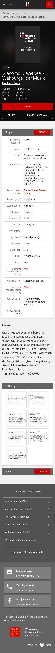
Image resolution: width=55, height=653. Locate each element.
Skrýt (42, 132)
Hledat (48, 3)
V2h (26, 268)
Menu (7, 4)
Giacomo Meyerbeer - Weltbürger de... (25, 17)
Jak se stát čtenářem (16, 501)
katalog (18, 13)
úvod (6, 13)
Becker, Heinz (11, 83)
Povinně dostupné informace (21, 540)
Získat (27, 106)
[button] (27, 44)
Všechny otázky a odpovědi (27, 552)
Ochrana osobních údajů (18, 532)
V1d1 (27, 287)
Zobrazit (42, 471)
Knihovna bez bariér (16, 524)
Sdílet (11, 115)
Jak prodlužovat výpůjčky (19, 509)
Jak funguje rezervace (17, 516)
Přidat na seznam (37, 115)
